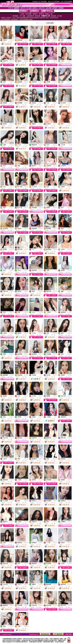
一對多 (70, 144)
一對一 (41, 249)
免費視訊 (11, 40)
